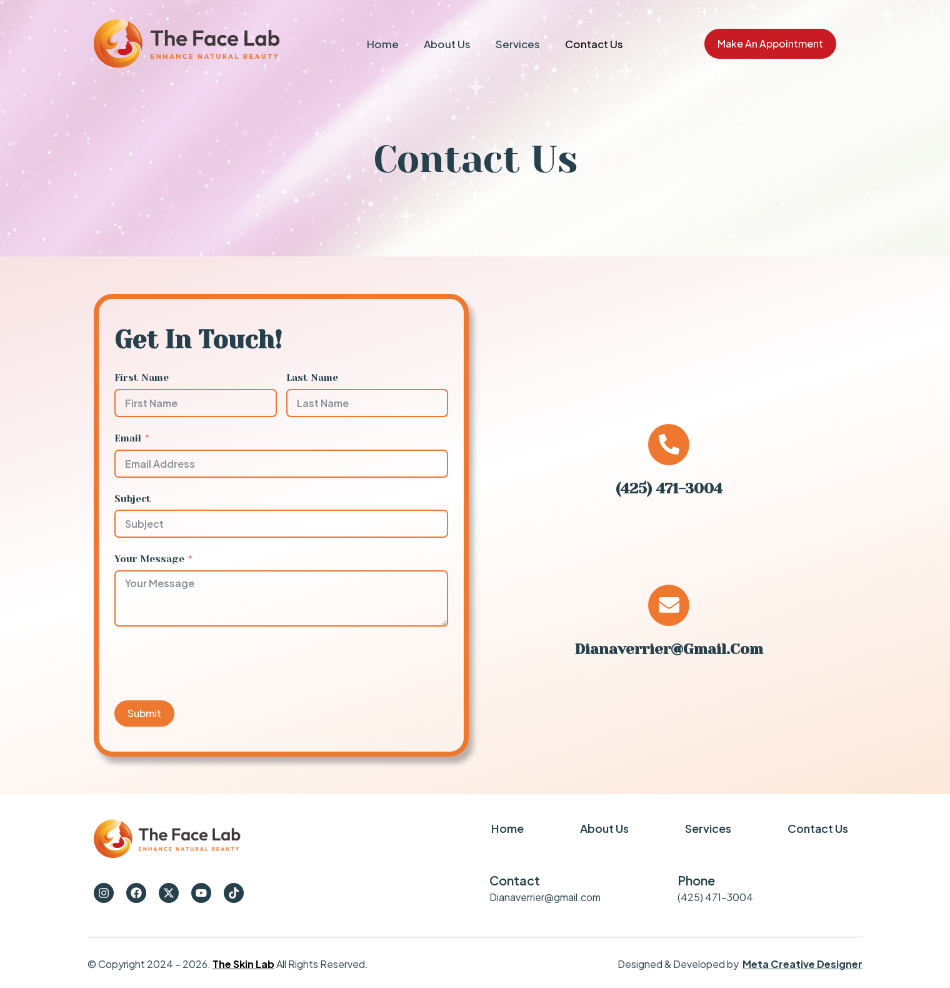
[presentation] (209, 663)
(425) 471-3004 (669, 488)
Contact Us (594, 44)
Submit (144, 713)
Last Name (312, 377)
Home (383, 44)
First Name (141, 377)
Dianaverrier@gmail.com (668, 710)
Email (127, 438)
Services (518, 44)
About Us (447, 44)
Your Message (149, 559)
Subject (132, 499)
